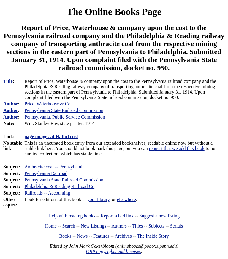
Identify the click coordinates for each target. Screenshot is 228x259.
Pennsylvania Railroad (46, 173)
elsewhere (126, 199)
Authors (119, 225)
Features (101, 236)
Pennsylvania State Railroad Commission (64, 179)
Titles (137, 225)
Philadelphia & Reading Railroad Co (60, 186)
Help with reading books (71, 215)
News (82, 236)
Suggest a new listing (159, 215)
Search (68, 225)
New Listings (93, 225)
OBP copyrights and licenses (113, 251)
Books (65, 236)
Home (51, 225)
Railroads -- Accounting (47, 192)
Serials (176, 225)
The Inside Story (153, 236)
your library (98, 199)
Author (10, 103)
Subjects (156, 225)
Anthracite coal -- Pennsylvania (55, 166)
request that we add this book (177, 148)
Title (8, 81)
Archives (123, 236)
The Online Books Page (113, 11)
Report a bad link (117, 215)
